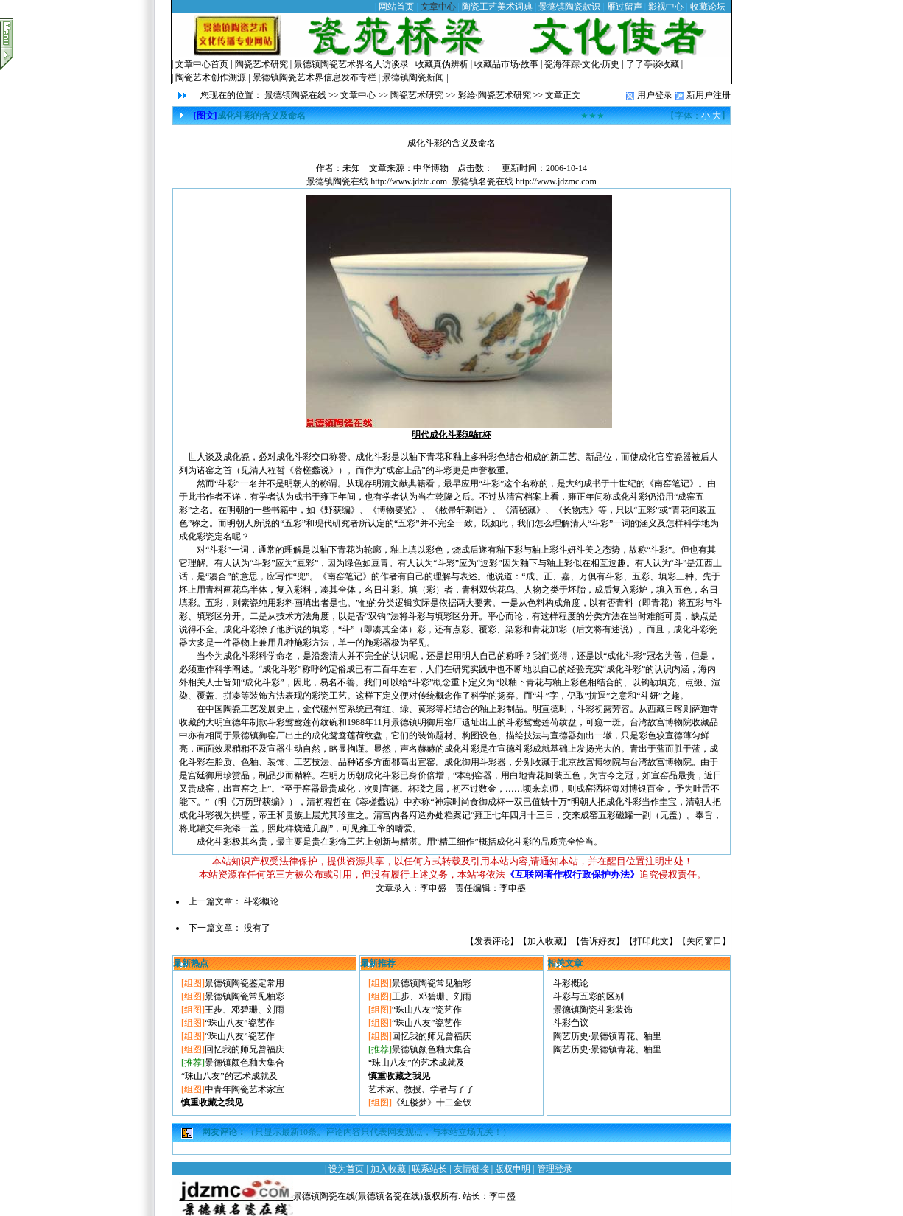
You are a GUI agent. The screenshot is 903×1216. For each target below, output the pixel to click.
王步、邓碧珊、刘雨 (244, 1009)
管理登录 (554, 1169)
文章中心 (438, 6)
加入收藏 (545, 941)
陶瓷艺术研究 (261, 64)
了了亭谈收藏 (652, 64)
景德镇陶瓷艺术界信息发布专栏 (314, 77)
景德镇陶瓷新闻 (413, 77)
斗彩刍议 (570, 1023)
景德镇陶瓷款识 (569, 6)
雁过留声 (624, 6)
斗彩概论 (261, 901)
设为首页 (346, 1169)
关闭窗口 (704, 941)
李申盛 (502, 1196)
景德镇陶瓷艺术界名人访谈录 (351, 64)
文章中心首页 (202, 64)
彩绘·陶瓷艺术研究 (494, 95)
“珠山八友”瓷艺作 (240, 1023)
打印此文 (651, 941)
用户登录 (654, 95)
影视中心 (666, 6)
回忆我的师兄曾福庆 (244, 1049)
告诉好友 (598, 941)
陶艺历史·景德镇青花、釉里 (607, 1036)
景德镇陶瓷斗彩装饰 (593, 1009)
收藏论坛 (707, 6)
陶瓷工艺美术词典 (497, 6)
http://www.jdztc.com (408, 181)
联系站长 (429, 1169)
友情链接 (471, 1169)
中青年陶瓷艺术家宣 (244, 1089)
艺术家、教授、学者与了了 (421, 1089)
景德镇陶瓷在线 (295, 95)
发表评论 (492, 941)
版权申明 (512, 1169)
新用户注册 (708, 95)
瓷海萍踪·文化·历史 (582, 64)
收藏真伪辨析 (442, 64)
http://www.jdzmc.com (556, 181)
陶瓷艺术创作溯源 (210, 77)
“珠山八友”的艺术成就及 (229, 1076)
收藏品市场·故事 (506, 64)
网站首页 (396, 6)
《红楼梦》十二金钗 (431, 1102)
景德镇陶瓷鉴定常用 (244, 983)
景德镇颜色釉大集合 (244, 1063)
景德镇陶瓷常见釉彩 (244, 996)
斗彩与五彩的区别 (588, 996)
